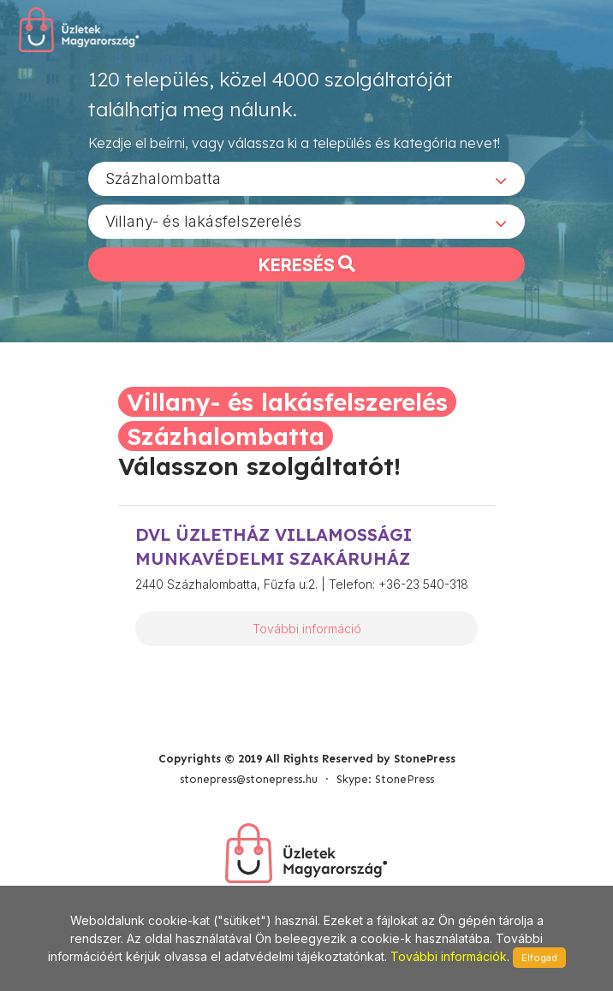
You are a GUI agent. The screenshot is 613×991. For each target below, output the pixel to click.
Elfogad (539, 958)
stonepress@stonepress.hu (249, 779)
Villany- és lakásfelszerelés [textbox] (203, 221)
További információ (307, 628)
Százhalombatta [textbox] (163, 178)
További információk (448, 956)
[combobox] (306, 179)
